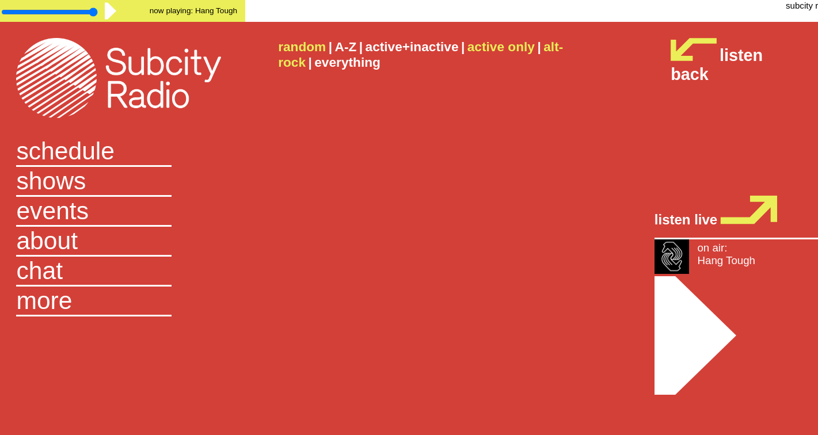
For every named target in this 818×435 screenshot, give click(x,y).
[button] (122, 301)
